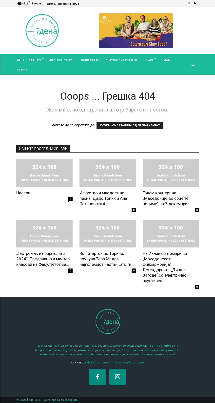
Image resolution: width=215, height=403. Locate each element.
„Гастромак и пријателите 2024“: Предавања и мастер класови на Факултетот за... (43, 259)
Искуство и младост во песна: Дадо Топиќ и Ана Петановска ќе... (103, 198)
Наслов (23, 192)
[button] (193, 64)
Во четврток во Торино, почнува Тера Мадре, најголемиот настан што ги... (106, 259)
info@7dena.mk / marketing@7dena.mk (115, 362)
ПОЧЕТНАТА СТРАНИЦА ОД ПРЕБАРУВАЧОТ (130, 125)
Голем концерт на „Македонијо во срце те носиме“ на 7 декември (165, 198)
